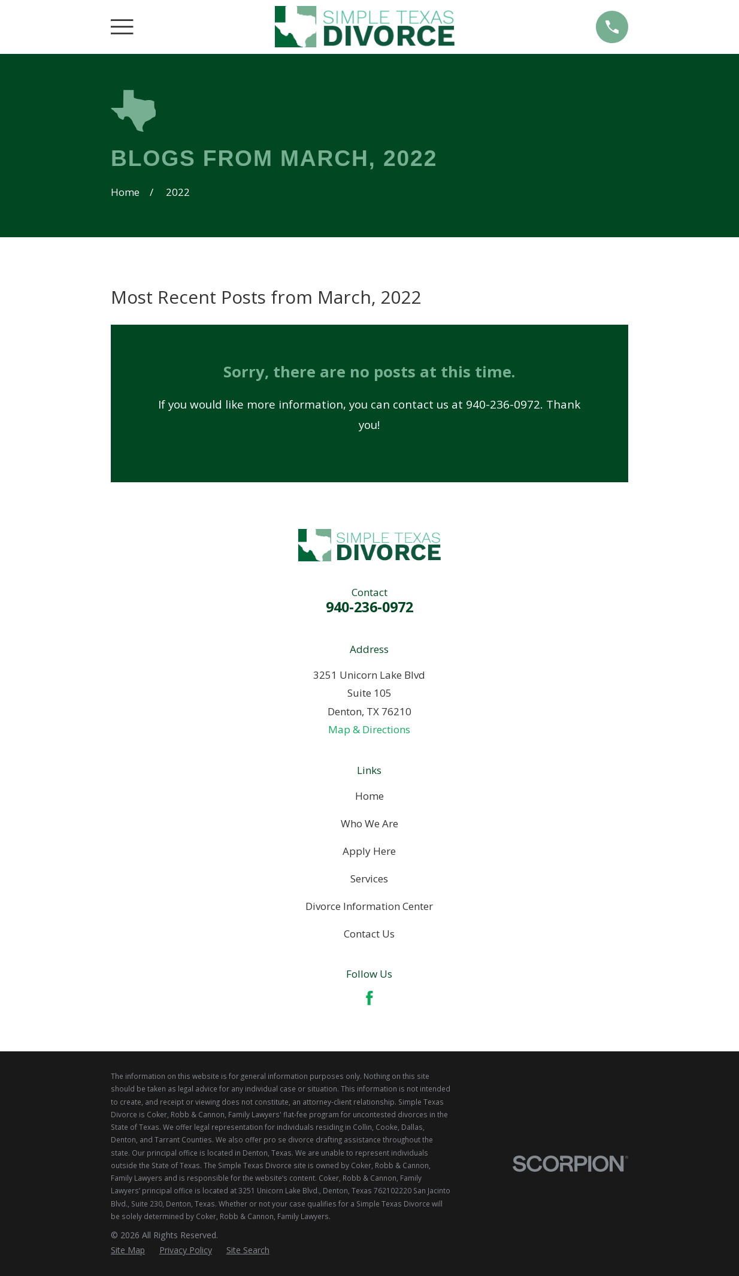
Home (369, 796)
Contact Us (369, 934)
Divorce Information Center (369, 906)
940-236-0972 (369, 606)
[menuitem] (128, 1250)
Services (369, 878)
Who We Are (369, 823)
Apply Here (369, 851)
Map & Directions (369, 729)
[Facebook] (369, 998)
